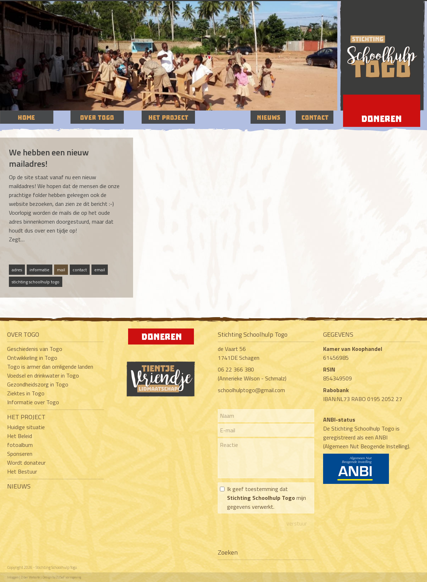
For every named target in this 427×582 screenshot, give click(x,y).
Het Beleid (19, 436)
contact (80, 269)
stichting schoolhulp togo (35, 281)
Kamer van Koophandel (353, 349)
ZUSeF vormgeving (68, 577)
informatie (39, 269)
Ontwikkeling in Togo (32, 357)
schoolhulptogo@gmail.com (251, 390)
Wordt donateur (26, 462)
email (99, 269)
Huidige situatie (26, 427)
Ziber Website (30, 577)
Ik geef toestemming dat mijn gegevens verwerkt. (266, 498)
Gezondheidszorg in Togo (37, 384)
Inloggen (13, 577)
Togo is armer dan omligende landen (50, 366)
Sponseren (19, 453)
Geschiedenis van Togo (34, 349)
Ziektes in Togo (25, 393)
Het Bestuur (22, 471)
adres (17, 269)
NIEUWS (19, 486)
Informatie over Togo (33, 402)
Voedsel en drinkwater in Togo (43, 375)
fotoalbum (20, 444)
